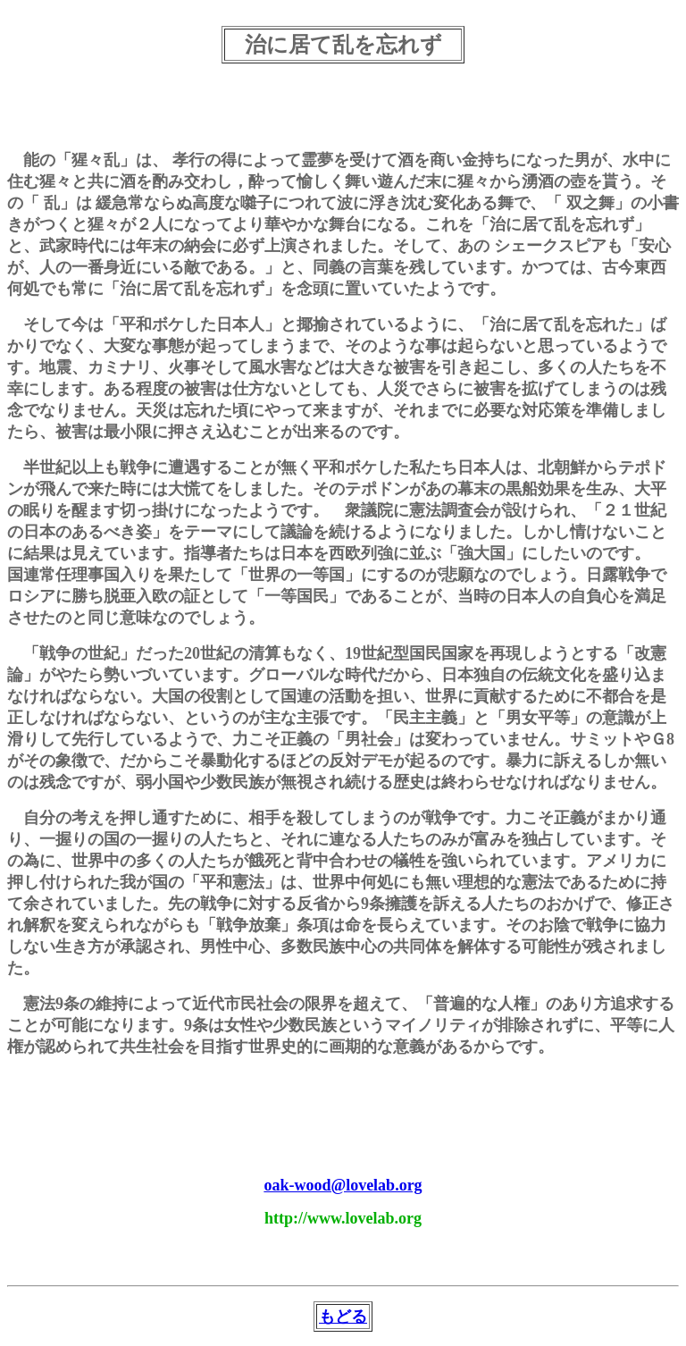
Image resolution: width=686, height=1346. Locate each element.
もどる (343, 1316)
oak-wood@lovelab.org (343, 1185)
